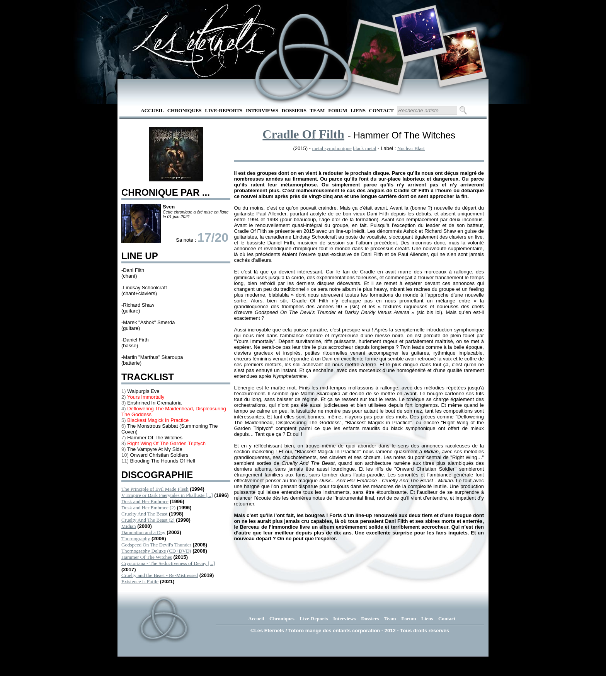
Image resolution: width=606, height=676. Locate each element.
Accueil (152, 110)
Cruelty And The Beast (144, 514)
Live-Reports (223, 110)
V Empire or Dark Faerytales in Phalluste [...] (167, 495)
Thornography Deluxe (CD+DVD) (156, 551)
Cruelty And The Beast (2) (148, 520)
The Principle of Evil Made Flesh (155, 489)
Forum (337, 110)
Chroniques (184, 110)
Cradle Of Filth (303, 134)
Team (317, 110)
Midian (128, 526)
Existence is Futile (139, 581)
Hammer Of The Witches (146, 557)
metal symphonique (332, 148)
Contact (381, 110)
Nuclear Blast (411, 148)
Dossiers (294, 110)
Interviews (262, 110)
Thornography (135, 538)
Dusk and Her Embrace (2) (148, 507)
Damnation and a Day (143, 532)
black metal (364, 148)
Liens (358, 110)
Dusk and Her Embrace (145, 501)
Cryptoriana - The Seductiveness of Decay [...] (168, 563)
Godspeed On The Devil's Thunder (156, 545)
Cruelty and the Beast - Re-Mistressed (159, 575)
